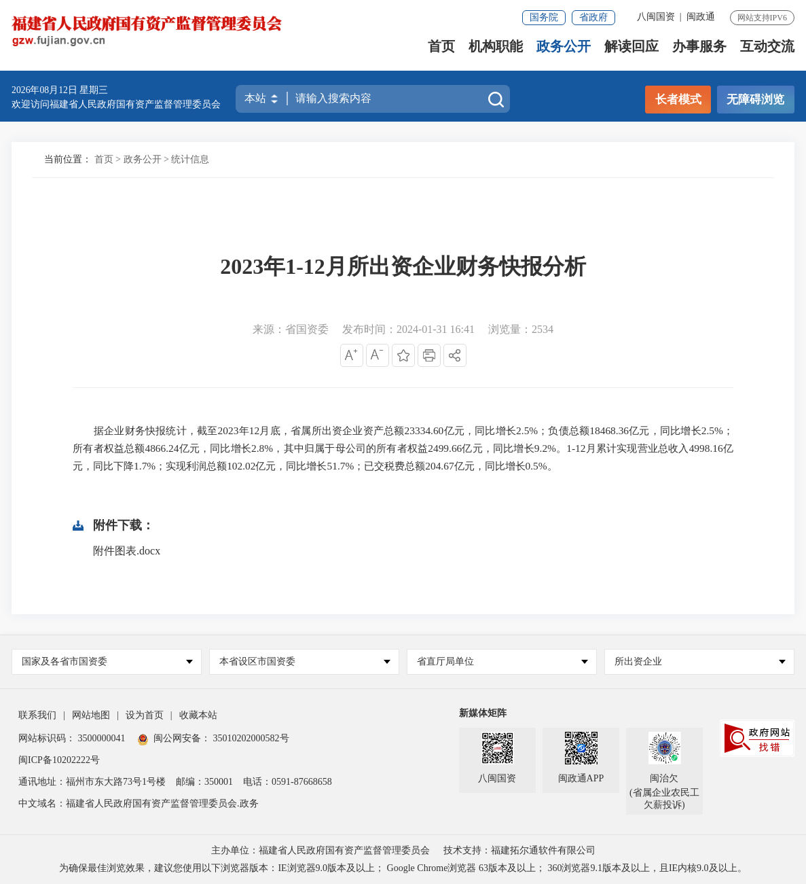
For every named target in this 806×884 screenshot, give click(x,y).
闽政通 (700, 17)
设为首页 (145, 715)
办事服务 (699, 51)
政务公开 (563, 51)
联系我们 (37, 715)
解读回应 (631, 51)
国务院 (544, 17)
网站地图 (91, 715)
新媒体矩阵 (483, 713)
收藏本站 (198, 715)
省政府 (593, 17)
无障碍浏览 (755, 99)
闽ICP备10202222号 (59, 760)
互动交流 (767, 51)
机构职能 (496, 51)
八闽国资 (656, 17)
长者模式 (678, 99)
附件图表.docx (126, 550)
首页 (441, 51)
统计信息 (190, 159)
